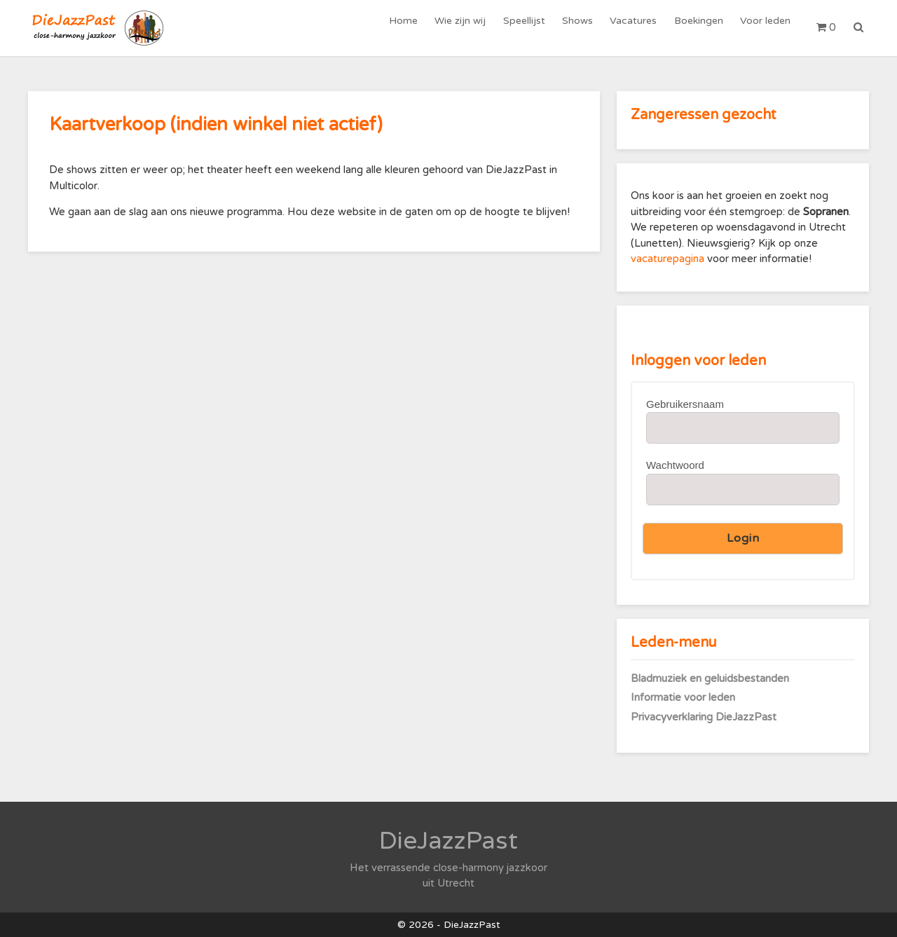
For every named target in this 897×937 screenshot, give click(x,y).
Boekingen (700, 28)
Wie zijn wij (469, 28)
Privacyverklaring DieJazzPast (703, 717)
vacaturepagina (669, 258)
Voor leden (766, 28)
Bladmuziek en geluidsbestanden (710, 678)
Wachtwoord (675, 465)
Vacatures (637, 28)
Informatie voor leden (683, 697)
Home (413, 28)
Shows (583, 28)
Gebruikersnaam (685, 404)
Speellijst (531, 28)
